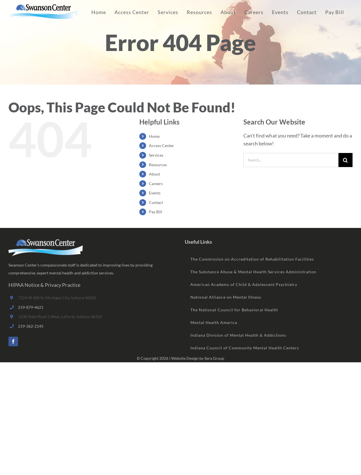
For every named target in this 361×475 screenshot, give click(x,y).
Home (154, 136)
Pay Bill (155, 211)
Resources (158, 164)
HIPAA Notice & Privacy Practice (44, 285)
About (154, 174)
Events (154, 192)
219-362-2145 (30, 326)
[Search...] (290, 160)
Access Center (161, 145)
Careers (156, 183)
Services (156, 155)
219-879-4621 (30, 307)
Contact (156, 202)
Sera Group (214, 358)
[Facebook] (13, 341)
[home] (45, 243)
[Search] (345, 160)
